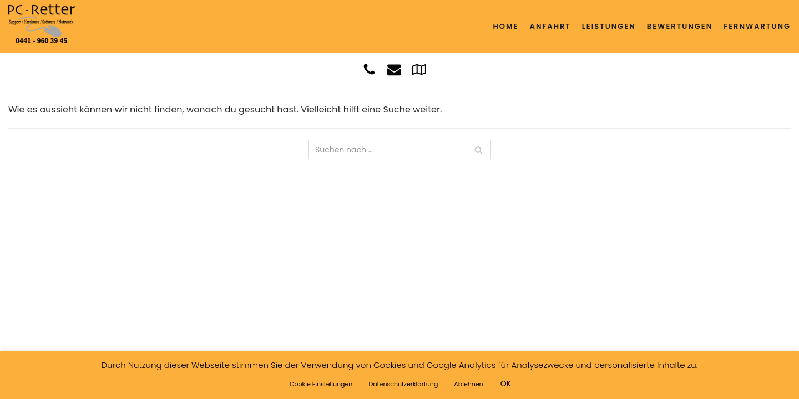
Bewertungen (679, 26)
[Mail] (394, 69)
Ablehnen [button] (468, 384)
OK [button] (505, 383)
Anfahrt (550, 26)
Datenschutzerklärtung (403, 384)
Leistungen (609, 26)
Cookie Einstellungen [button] (321, 384)
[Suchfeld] (399, 150)
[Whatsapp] (437, 70)
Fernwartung (757, 26)
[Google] (419, 69)
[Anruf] (369, 69)
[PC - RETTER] (41, 23)
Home (505, 26)
